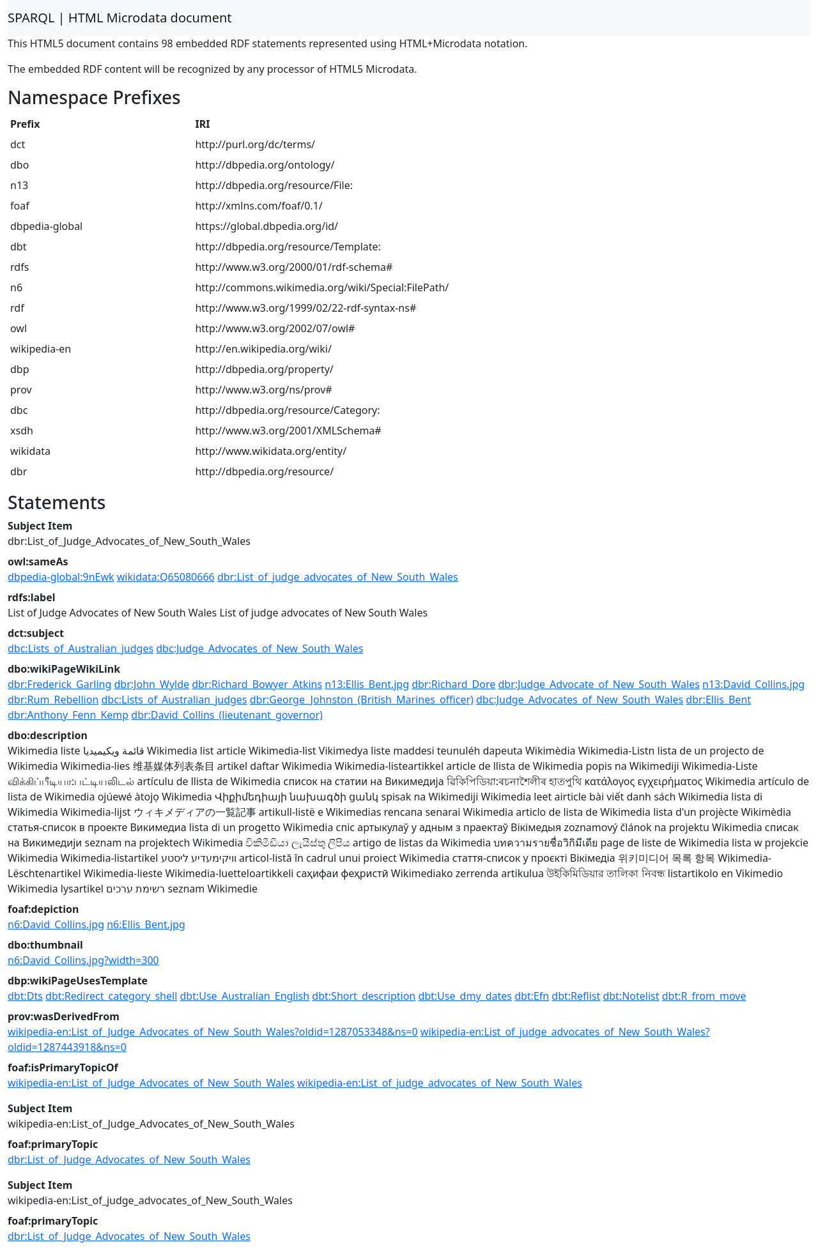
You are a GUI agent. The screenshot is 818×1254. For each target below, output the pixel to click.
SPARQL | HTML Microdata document (120, 17)
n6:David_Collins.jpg (56, 924)
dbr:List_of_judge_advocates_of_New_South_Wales (337, 577)
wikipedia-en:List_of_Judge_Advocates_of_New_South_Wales (151, 1083)
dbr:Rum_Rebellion (53, 699)
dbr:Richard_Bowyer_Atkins (257, 684)
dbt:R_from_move (704, 996)
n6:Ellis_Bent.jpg (146, 924)
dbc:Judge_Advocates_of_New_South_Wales (259, 648)
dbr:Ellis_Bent (718, 699)
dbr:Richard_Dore (453, 684)
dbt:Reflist (576, 996)
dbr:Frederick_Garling (59, 684)
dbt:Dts (25, 996)
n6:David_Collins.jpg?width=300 (83, 960)
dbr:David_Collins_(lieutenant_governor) (227, 715)
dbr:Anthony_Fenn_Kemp (68, 715)
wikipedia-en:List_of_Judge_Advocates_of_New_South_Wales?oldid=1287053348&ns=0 (213, 1032)
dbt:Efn (531, 996)
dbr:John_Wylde (152, 684)
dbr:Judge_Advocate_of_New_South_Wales (598, 684)
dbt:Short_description (363, 996)
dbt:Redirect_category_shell (111, 996)
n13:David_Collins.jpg (753, 684)
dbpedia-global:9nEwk (61, 577)
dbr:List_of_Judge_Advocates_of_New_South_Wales (129, 1159)
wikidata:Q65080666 (166, 577)
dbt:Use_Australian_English (244, 996)
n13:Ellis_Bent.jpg (367, 684)
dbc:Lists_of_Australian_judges (80, 648)
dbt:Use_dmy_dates (465, 996)
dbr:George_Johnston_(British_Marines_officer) (362, 699)
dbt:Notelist (631, 996)
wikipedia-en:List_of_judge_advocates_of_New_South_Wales (439, 1083)
